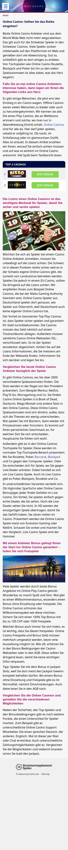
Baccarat (40, 457)
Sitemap (45, 774)
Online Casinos (54, 125)
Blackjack (54, 457)
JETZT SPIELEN (45, 174)
